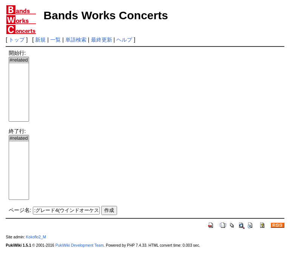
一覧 (55, 40)
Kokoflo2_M (36, 237)
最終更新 (101, 40)
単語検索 (75, 40)
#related (19, 60)
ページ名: (20, 210)
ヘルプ (124, 40)
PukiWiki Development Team (80, 245)
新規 (40, 40)
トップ (17, 40)
